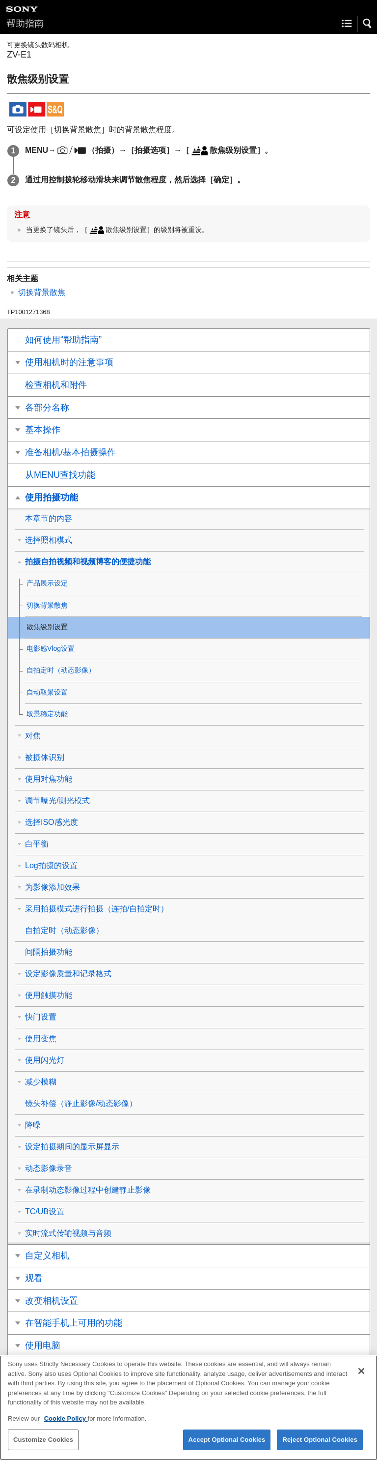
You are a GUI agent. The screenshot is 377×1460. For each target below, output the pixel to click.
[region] (188, 1407)
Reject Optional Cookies (319, 1439)
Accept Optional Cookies (227, 1439)
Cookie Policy (66, 1418)
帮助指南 (25, 23)
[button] (368, 23)
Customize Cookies (43, 1439)
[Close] (361, 1371)
